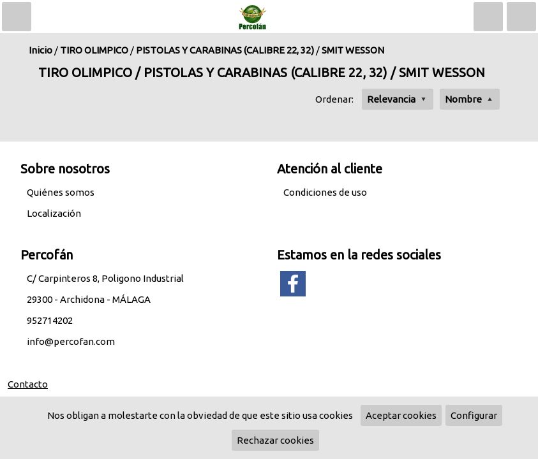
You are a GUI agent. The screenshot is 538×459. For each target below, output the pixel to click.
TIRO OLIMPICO (94, 50)
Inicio (40, 50)
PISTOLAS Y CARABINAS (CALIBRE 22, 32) (225, 50)
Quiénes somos (60, 192)
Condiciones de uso (325, 192)
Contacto (28, 384)
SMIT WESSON (353, 50)
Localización (54, 213)
